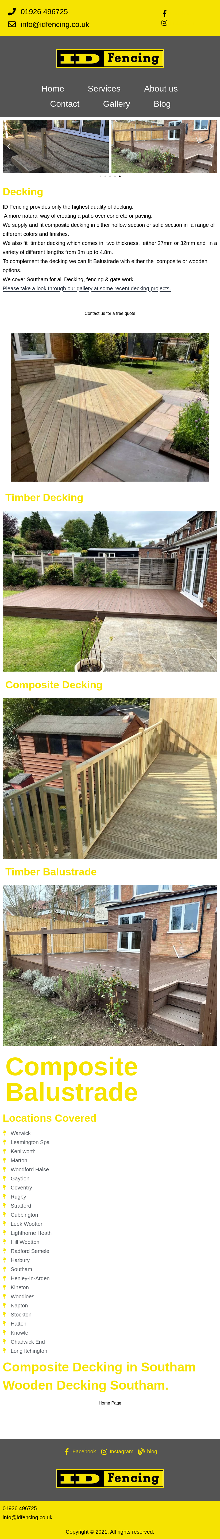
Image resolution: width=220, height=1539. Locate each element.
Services (104, 88)
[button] (8, 146)
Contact (64, 104)
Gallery (116, 104)
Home (52, 88)
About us (161, 88)
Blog (162, 104)
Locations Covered (50, 1118)
